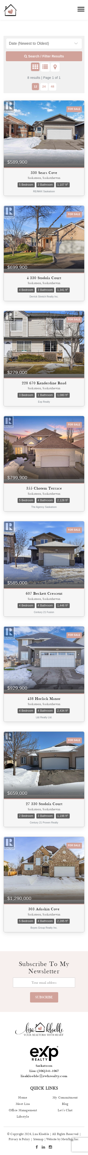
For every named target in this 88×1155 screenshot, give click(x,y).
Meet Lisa (23, 1104)
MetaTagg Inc (69, 1139)
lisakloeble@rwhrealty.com (44, 1076)
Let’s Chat (65, 1110)
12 (35, 86)
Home (22, 1097)
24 (44, 86)
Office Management (23, 1110)
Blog (65, 1104)
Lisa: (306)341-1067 (44, 1071)
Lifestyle (23, 1117)
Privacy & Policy (19, 1139)
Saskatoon (44, 1066)
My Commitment (65, 1097)
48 (52, 86)
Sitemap (38, 1139)
